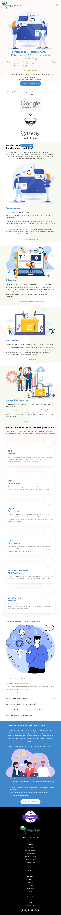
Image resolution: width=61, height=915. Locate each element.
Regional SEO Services (30, 856)
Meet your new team (31, 422)
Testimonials (30, 894)
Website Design (30, 865)
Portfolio (30, 885)
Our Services (30, 888)
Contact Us (30, 897)
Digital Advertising (30, 862)
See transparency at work (31, 239)
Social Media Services (30, 871)
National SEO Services (30, 853)
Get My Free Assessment (30, 802)
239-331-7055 (33, 837)
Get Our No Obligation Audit (30, 83)
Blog (30, 891)
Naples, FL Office (30, 905)
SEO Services (30, 847)
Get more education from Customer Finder (31, 302)
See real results (31, 360)
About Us (30, 882)
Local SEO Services (30, 850)
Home (30, 879)
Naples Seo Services (30, 859)
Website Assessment (30, 868)
